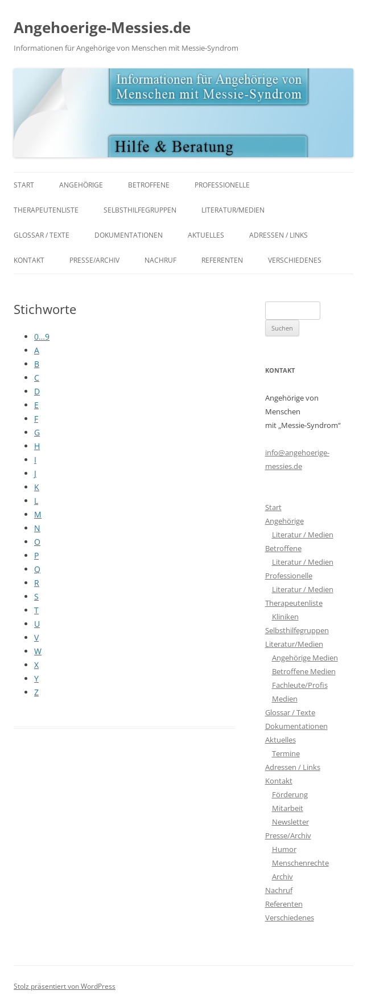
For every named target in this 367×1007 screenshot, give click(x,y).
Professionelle (222, 185)
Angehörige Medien (305, 658)
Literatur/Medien (233, 210)
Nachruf (160, 260)
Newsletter (290, 822)
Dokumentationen (128, 235)
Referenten (222, 260)
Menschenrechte (300, 863)
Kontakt (29, 260)
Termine (286, 753)
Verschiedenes (294, 260)
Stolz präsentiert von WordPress (65, 986)
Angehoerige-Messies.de (102, 27)
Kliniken (285, 616)
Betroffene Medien (304, 671)
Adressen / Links (278, 235)
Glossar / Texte (41, 235)
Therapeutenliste (46, 210)
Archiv (282, 876)
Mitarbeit (287, 808)
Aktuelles (206, 235)
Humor (284, 849)
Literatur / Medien (302, 534)
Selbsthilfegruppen (140, 210)
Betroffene (149, 185)
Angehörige (81, 185)
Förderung (290, 794)
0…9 (42, 336)
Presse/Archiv (94, 260)
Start (24, 185)
